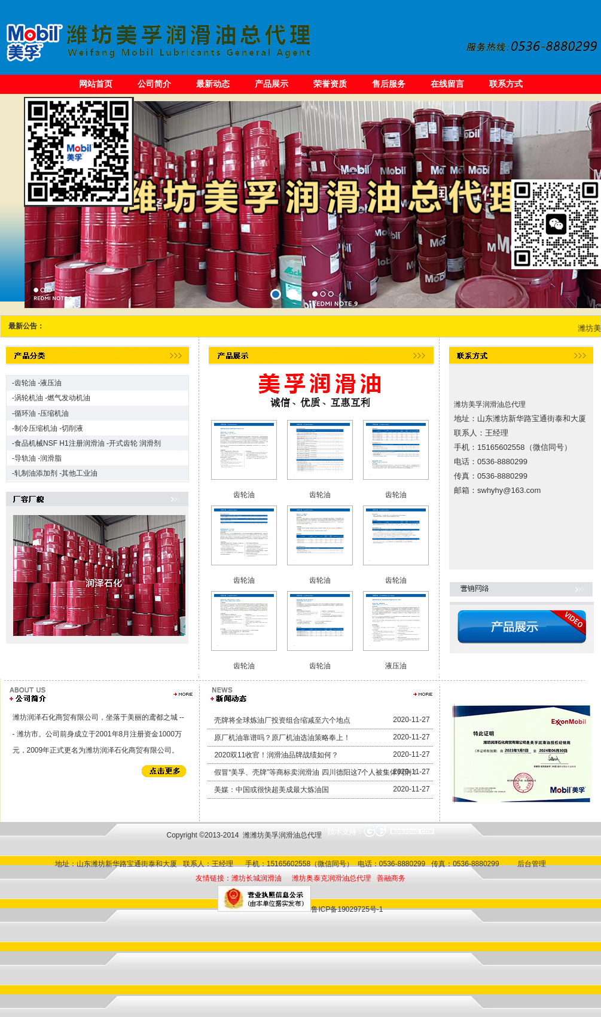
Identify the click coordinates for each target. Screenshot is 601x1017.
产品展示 (271, 84)
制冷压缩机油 (35, 428)
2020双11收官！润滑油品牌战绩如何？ (276, 755)
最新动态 (213, 84)
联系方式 (506, 84)
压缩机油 (54, 413)
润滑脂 (51, 458)
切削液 (72, 428)
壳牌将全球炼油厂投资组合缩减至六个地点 (282, 720)
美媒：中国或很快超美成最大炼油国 (271, 789)
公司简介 (154, 84)
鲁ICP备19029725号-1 (347, 909)
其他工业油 (79, 473)
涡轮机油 (28, 398)
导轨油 (25, 458)
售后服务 (388, 84)
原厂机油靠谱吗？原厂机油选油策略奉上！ (282, 737)
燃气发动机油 (68, 398)
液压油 (51, 383)
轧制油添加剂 (35, 473)
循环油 (25, 413)
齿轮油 (25, 383)
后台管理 (530, 864)
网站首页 (95, 84)
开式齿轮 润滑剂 (135, 443)
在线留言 (447, 84)
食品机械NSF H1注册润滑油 (59, 443)
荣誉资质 (330, 84)
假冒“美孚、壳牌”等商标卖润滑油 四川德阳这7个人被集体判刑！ (316, 772)
